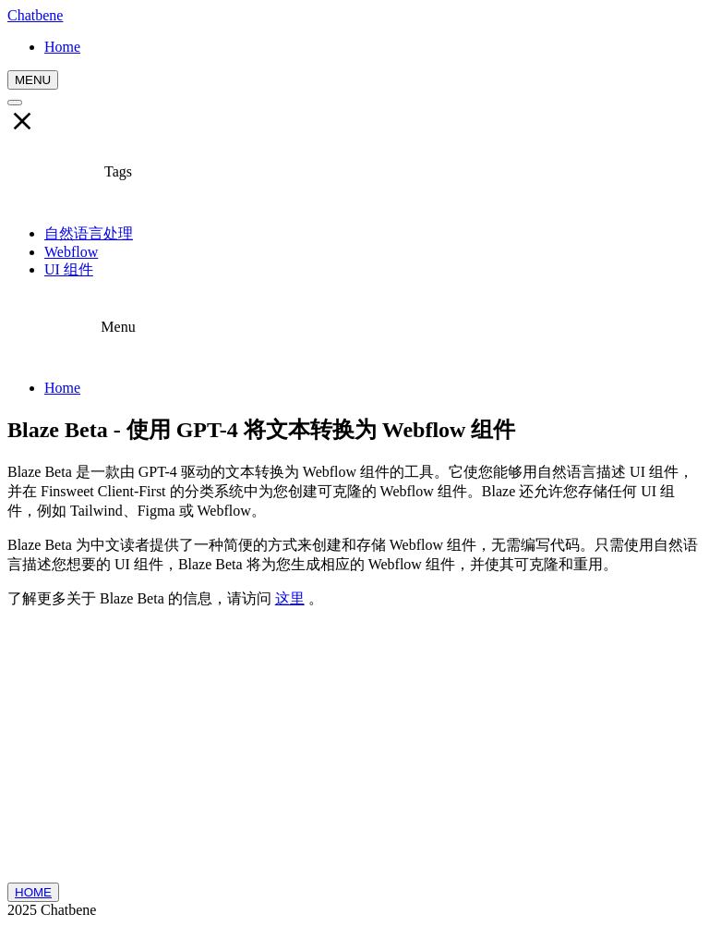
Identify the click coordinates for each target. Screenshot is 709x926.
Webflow (71, 252)
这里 (290, 598)
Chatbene (35, 15)
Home (62, 388)
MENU (33, 80)
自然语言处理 (88, 233)
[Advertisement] (354, 753)
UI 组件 (68, 269)
